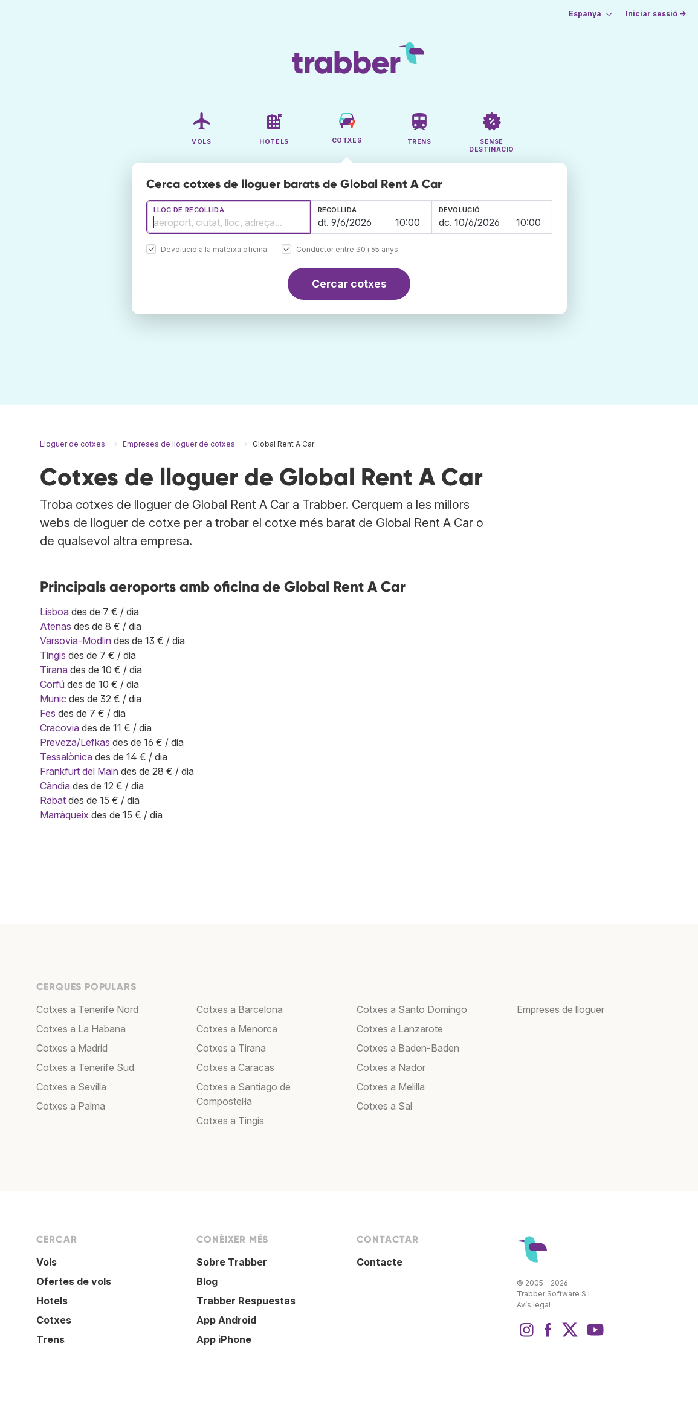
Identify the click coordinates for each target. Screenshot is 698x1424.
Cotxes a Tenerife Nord (87, 1009)
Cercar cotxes (349, 283)
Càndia (55, 786)
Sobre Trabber (231, 1262)
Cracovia (59, 728)
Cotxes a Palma (70, 1106)
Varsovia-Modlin (75, 641)
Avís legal (534, 1304)
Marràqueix (64, 815)
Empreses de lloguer (560, 1009)
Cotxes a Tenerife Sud (85, 1067)
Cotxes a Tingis (230, 1121)
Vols (46, 1262)
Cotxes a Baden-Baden (408, 1048)
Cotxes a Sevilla (71, 1087)
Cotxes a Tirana (231, 1048)
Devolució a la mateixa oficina (214, 249)
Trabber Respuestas (246, 1301)
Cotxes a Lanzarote (400, 1029)
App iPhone (223, 1339)
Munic (53, 699)
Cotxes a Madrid (72, 1048)
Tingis (53, 655)
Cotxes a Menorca (236, 1029)
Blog (207, 1281)
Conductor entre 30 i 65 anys (347, 249)
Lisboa (54, 612)
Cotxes (53, 1320)
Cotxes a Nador (391, 1067)
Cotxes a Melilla (391, 1087)
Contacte (379, 1262)
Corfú (52, 684)
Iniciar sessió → (655, 13)
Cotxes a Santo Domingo (412, 1009)
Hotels (52, 1301)
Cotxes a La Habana (81, 1029)
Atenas (55, 626)
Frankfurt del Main (79, 771)
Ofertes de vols (73, 1281)
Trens (50, 1339)
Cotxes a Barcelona (239, 1009)
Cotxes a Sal (384, 1106)
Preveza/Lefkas (75, 742)
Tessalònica (66, 757)
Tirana (54, 670)
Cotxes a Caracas (235, 1067)
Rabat (53, 800)
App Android (226, 1320)
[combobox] (228, 217)
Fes (48, 713)
